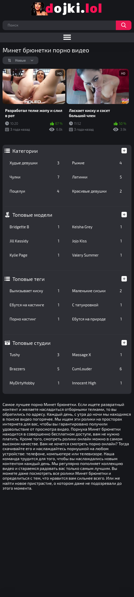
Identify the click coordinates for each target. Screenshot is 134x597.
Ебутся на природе (97, 319)
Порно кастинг (34, 319)
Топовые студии (32, 343)
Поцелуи (34, 191)
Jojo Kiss (97, 241)
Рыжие (97, 162)
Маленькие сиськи (97, 290)
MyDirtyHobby (34, 383)
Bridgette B (34, 226)
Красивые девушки (97, 191)
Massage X (97, 354)
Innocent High (97, 383)
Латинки (97, 177)
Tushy (34, 354)
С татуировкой (97, 304)
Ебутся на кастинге (34, 304)
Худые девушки (34, 162)
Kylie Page (34, 255)
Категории (25, 151)
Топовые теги (29, 279)
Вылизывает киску (34, 290)
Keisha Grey (97, 226)
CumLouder (97, 368)
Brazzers (34, 368)
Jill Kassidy (34, 241)
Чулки (34, 177)
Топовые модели (32, 215)
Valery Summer (97, 255)
